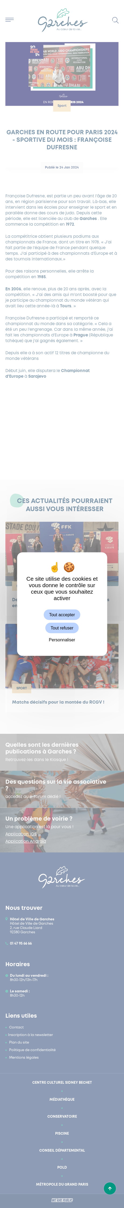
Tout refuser (62, 627)
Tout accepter (62, 614)
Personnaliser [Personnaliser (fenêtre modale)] (62, 640)
